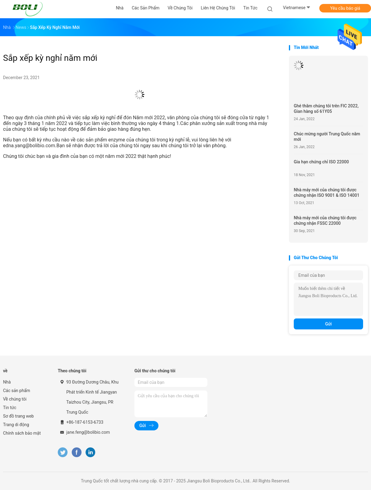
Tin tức (9, 407)
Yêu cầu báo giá (345, 8)
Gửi (328, 323)
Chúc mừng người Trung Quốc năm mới (327, 136)
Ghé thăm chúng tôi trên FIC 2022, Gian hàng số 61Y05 (326, 108)
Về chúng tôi (14, 399)
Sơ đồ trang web (18, 416)
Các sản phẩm (16, 390)
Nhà (7, 382)
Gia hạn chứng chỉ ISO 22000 (321, 161)
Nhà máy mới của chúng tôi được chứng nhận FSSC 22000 (325, 220)
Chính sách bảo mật (22, 433)
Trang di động (16, 424)
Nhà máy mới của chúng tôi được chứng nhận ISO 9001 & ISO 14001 (326, 192)
